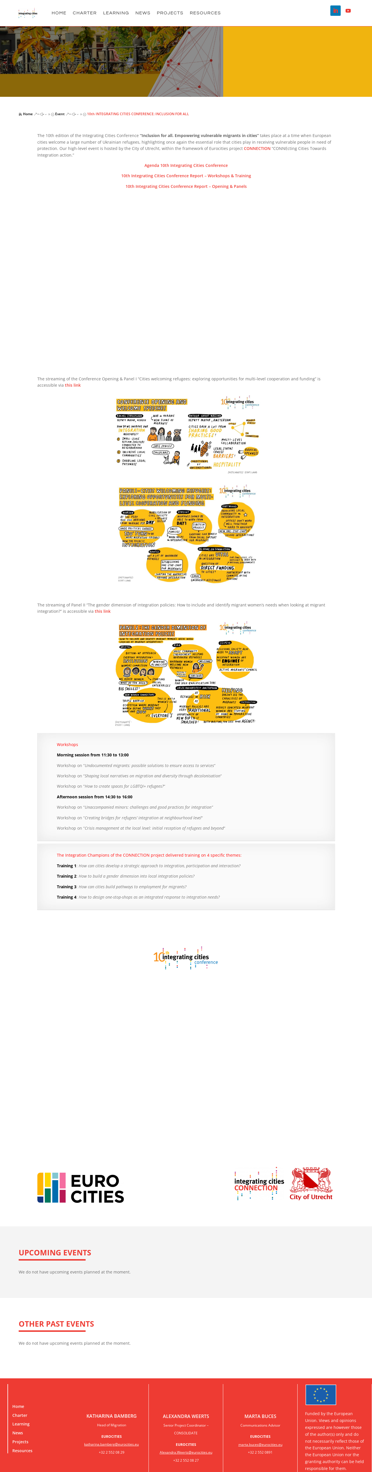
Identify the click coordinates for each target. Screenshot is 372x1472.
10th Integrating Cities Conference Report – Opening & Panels (186, 186)
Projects (170, 13)
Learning (116, 13)
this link (73, 385)
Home (59, 13)
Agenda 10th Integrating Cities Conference (186, 165)
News (17, 1433)
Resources (205, 13)
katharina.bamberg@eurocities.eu (111, 1444)
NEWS (143, 13)
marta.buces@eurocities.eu (260, 1444)
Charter (85, 13)
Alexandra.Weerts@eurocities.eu (186, 1452)
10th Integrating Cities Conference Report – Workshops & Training (186, 175)
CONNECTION (257, 148)
